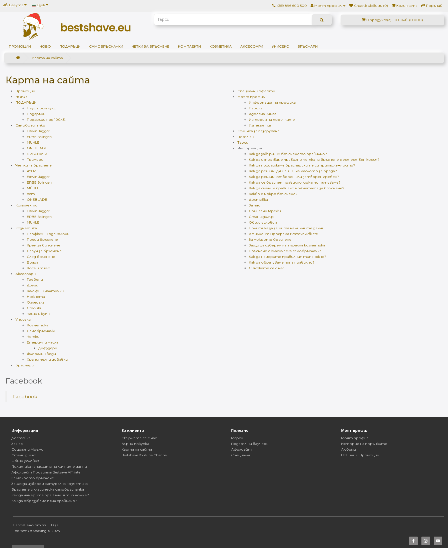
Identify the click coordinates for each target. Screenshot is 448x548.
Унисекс (280, 46)
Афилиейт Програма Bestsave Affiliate (283, 234)
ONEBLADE (37, 148)
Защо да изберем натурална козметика (287, 245)
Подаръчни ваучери (250, 443)
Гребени (35, 279)
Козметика (220, 46)
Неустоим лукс (41, 108)
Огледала (36, 302)
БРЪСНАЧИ (37, 154)
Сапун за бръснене (44, 251)
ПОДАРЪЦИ (70, 46)
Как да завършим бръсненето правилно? (288, 154)
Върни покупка (135, 443)
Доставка (258, 199)
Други (32, 285)
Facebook (25, 397)
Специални (241, 455)
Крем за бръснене (43, 245)
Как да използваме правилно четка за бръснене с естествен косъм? (314, 159)
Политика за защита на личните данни (286, 228)
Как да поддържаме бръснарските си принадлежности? (302, 165)
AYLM (31, 171)
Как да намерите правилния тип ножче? (287, 256)
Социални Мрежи (265, 211)
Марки (237, 438)
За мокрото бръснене (270, 239)
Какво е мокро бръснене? (273, 194)
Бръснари (307, 46)
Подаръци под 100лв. (46, 119)
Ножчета (36, 296)
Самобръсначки (106, 46)
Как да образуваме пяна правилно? (282, 262)
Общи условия (263, 222)
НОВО (45, 46)
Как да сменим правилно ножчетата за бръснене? (296, 188)
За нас (254, 205)
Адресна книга (262, 114)
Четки (33, 336)
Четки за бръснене (150, 46)
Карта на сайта (47, 58)
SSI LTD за (50, 525)
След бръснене (41, 256)
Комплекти (189, 46)
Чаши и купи (38, 314)
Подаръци (36, 114)
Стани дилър (261, 216)
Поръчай (245, 137)
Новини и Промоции (360, 455)
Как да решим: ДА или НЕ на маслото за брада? (293, 171)
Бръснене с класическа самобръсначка (285, 251)
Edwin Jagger (38, 131)
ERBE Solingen (39, 137)
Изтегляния (260, 125)
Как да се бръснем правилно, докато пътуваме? (295, 182)
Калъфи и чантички (45, 291)
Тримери (35, 159)
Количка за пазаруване (258, 131)
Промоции (20, 46)
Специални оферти (256, 91)
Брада (32, 262)
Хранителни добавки (47, 359)
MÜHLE (33, 142)
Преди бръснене (42, 239)
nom (31, 194)
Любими (348, 449)
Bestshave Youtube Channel (144, 455)
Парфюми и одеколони (48, 234)
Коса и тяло (38, 268)
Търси (242, 142)
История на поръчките (272, 119)
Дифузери (47, 348)
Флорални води (41, 354)
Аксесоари (251, 46)
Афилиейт (241, 449)
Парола (256, 108)
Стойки (34, 308)
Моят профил (251, 97)
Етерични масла (42, 342)
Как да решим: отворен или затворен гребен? (294, 176)
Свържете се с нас (266, 268)
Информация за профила (272, 102)
